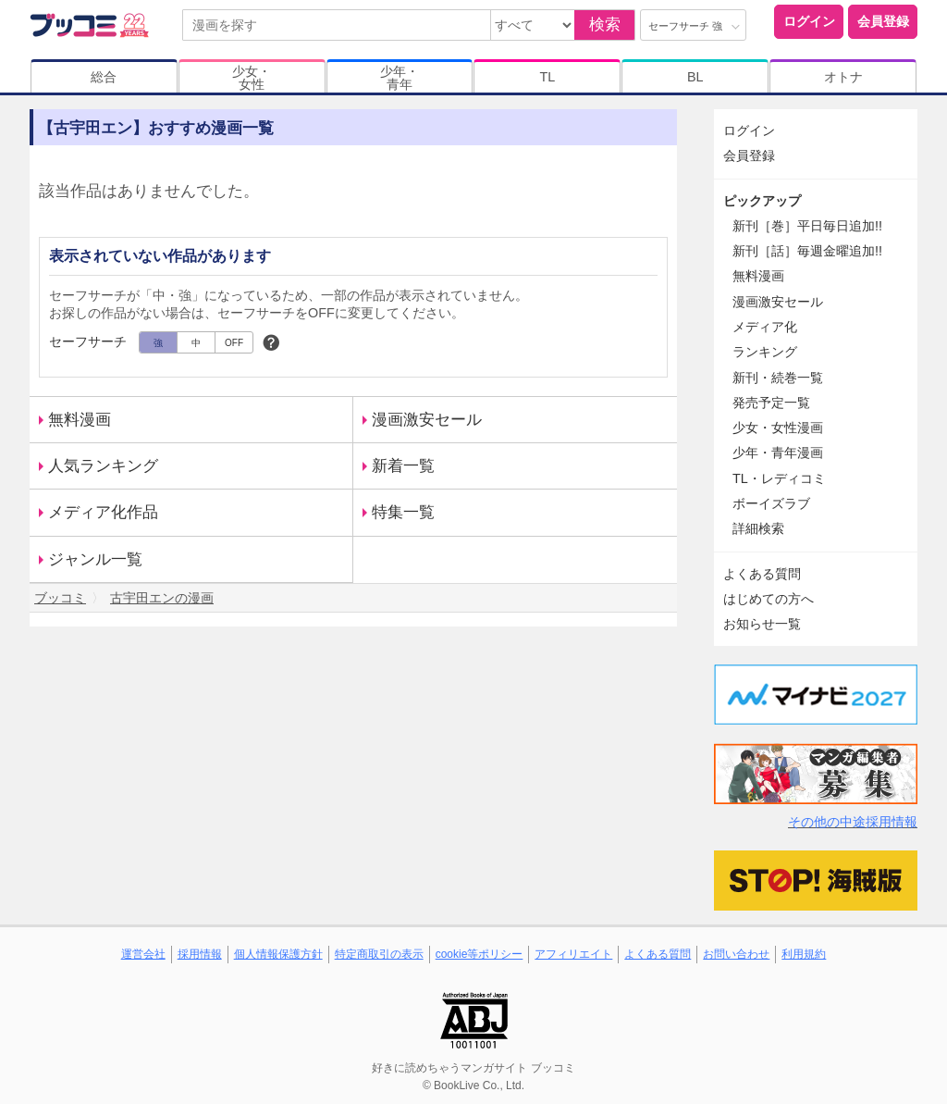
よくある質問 (762, 573)
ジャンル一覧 (95, 559)
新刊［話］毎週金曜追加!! (807, 250)
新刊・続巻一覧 (777, 377)
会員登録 (883, 21)
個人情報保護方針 (278, 954)
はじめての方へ (768, 598)
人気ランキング (103, 466)
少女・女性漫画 (777, 427)
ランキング (764, 351)
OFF (234, 343)
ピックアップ (762, 200)
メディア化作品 (103, 512)
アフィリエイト (573, 954)
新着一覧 (403, 466)
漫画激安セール (427, 419)
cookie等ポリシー (479, 954)
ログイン (809, 21)
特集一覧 (403, 512)
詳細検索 (758, 528)
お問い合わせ (736, 954)
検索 (605, 24)
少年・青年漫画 (777, 452)
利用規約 (803, 954)
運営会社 (143, 954)
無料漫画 (79, 419)
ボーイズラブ (771, 503)
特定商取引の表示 (379, 954)
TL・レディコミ (779, 478)
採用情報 (200, 954)
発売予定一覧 (771, 402)
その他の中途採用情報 (852, 821)
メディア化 (764, 326)
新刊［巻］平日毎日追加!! (807, 225)
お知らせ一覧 (762, 623)
